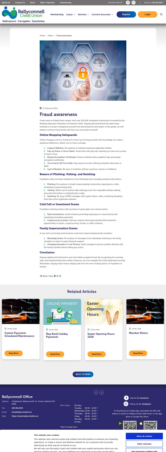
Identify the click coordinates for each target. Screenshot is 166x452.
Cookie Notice (100, 436)
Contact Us (20, 3)
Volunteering (65, 3)
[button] (161, 14)
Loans (69, 14)
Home (42, 36)
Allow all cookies (144, 414)
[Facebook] (128, 2)
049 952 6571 (17, 408)
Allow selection (144, 422)
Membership (57, 14)
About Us (6, 3)
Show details (136, 447)
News (32, 3)
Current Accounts (101, 14)
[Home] (23, 14)
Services (82, 14)
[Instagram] (134, 2)
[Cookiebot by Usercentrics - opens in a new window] (16, 447)
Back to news (83, 374)
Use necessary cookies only (144, 430)
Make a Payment (47, 3)
